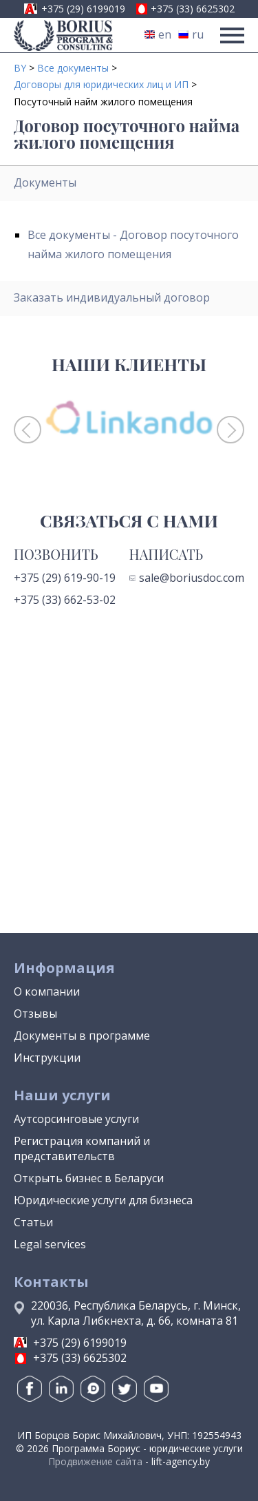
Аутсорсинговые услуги (76, 1118)
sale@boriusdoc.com (187, 577)
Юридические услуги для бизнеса (103, 1200)
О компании (47, 991)
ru (191, 34)
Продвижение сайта (95, 1461)
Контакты (51, 1281)
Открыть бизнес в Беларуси (89, 1178)
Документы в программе (82, 1035)
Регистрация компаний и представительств (82, 1148)
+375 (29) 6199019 (83, 8)
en (157, 34)
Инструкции (47, 1057)
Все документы (73, 67)
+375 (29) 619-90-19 (65, 577)
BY (20, 67)
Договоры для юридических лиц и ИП (101, 84)
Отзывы (35, 1013)
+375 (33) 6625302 (193, 8)
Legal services (50, 1244)
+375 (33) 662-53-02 (65, 599)
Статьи (33, 1222)
